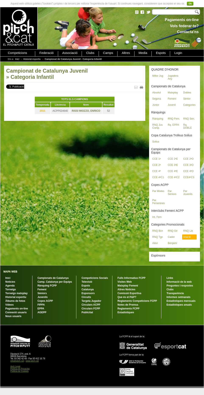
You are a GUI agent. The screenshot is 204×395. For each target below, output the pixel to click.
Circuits (86, 297)
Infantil (187, 237)
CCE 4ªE (173, 171)
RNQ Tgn (157, 237)
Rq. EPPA (173, 124)
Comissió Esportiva (129, 293)
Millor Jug (157, 75)
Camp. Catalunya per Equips (55, 281)
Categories (189, 104)
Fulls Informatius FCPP (131, 277)
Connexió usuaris (16, 312)
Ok (190, 3)
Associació (70, 53)
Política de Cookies (19, 371)
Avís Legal (15, 366)
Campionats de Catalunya (53, 277)
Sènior (187, 98)
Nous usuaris (13, 316)
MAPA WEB (10, 271)
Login (178, 53)
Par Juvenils (187, 193)
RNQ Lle (188, 230)
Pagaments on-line (16, 308)
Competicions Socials (94, 277)
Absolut (156, 92)
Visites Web (124, 281)
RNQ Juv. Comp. (157, 126)
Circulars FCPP (90, 308)
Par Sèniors (172, 193)
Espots (161, 53)
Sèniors (42, 293)
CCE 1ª (156, 158)
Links (169, 277)
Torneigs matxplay (16, 293)
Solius (155, 141)
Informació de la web (179, 281)
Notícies (10, 281)
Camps (108, 53)
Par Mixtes (158, 191)
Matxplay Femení (127, 285)
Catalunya (87, 289)
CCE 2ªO (188, 158)
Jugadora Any (173, 77)
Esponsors (88, 293)
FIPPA (41, 304)
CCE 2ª (156, 165)
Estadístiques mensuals (181, 300)
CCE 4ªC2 (173, 177)
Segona (156, 98)
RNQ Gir (172, 230)
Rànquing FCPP (47, 285)
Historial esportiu (32, 59)
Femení (172, 98)
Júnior (155, 104)
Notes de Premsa (127, 304)
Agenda (10, 285)
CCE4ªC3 (188, 177)
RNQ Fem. (174, 118)
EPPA (41, 308)
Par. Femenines (158, 202)
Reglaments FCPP (128, 308)
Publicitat (87, 312)
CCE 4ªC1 (158, 177)
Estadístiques (125, 312)
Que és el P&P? (126, 297)
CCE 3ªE (173, 165)
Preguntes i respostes (179, 285)
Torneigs (10, 289)
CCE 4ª (156, 171)
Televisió (86, 281)
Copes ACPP (45, 300)
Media (143, 53)
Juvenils (43, 297)
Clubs (90, 53)
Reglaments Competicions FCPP (137, 300)
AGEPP (42, 312)
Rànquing (157, 118)
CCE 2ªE (173, 158)
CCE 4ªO (188, 171)
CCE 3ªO (188, 165)
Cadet (171, 237)
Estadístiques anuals (179, 304)
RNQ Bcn (157, 230)
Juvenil (172, 104)
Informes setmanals (178, 297)
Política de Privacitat (20, 369)
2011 (42, 110)
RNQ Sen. (189, 118)
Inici (17, 59)
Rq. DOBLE (187, 126)
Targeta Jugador (91, 300)
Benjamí (172, 243)
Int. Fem (157, 217)
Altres (126, 53)
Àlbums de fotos (15, 300)
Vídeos (9, 304)
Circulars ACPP (90, 304)
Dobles (187, 92)
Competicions (17, 53)
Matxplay (173, 92)
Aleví (155, 243)
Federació (46, 53)
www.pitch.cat (32, 361)
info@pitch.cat (17, 361)
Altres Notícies (126, 289)
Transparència (175, 293)
